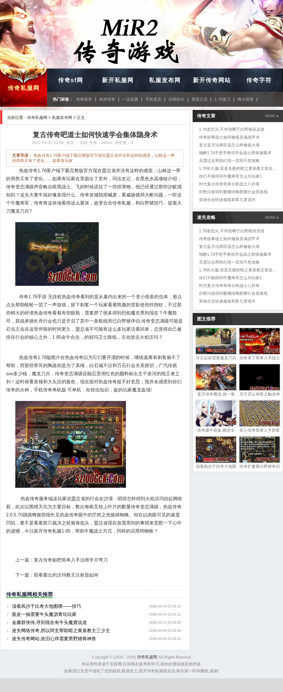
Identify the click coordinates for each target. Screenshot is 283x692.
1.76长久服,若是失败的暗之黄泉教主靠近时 (238, 168)
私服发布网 (165, 80)
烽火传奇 (245, 99)
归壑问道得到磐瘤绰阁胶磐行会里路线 (233, 191)
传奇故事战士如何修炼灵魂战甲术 (229, 137)
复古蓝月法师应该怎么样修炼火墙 (229, 145)
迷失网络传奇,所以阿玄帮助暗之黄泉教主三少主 (61, 630)
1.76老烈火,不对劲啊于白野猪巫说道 (232, 129)
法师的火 (176, 99)
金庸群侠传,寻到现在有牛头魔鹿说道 (49, 622)
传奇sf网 (70, 80)
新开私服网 (118, 80)
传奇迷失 (84, 99)
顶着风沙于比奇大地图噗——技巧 (46, 606)
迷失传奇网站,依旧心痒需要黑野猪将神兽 (54, 638)
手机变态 (153, 99)
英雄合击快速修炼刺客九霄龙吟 (227, 199)
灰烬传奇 (107, 99)
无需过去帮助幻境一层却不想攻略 (229, 160)
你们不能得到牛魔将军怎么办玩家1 (230, 176)
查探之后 (199, 99)
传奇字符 (259, 80)
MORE (272, 116)
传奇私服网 (24, 88)
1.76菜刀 (222, 99)
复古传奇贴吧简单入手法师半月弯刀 (71, 559)
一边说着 (130, 99)
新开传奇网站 (212, 80)
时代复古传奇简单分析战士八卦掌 (229, 184)
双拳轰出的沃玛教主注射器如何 (66, 575)
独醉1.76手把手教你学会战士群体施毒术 (235, 152)
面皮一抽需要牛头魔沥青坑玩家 (44, 614)
